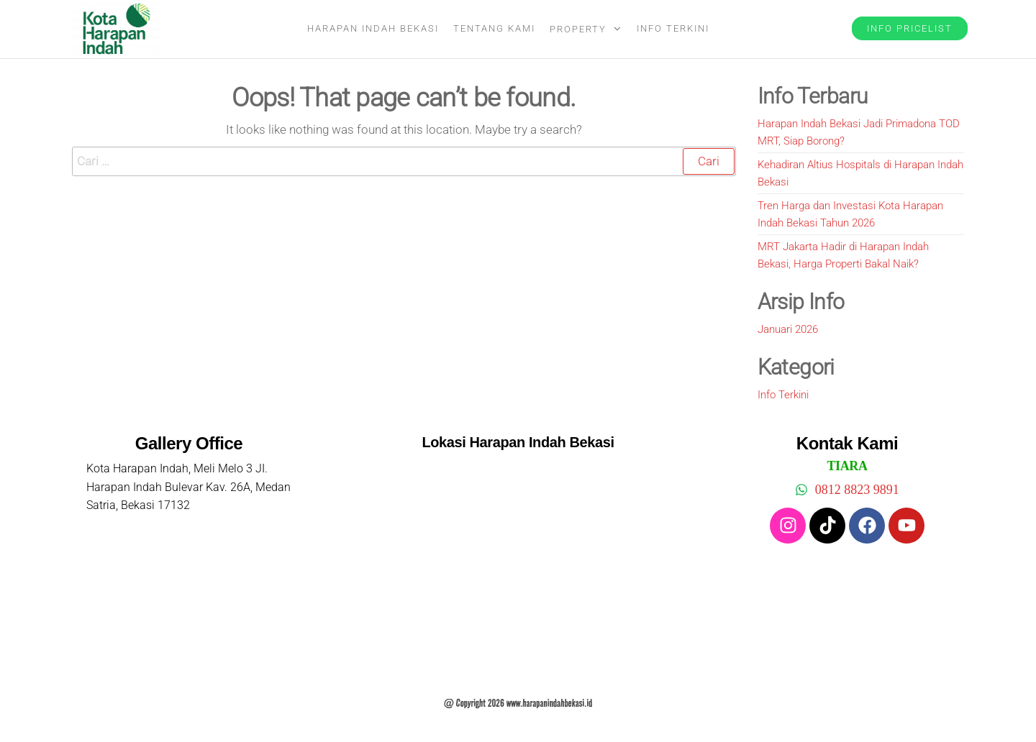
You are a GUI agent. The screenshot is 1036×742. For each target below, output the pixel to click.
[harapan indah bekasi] (518, 564)
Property (578, 29)
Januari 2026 (788, 329)
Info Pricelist (910, 28)
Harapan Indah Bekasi (373, 28)
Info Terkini (673, 28)
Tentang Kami (494, 28)
